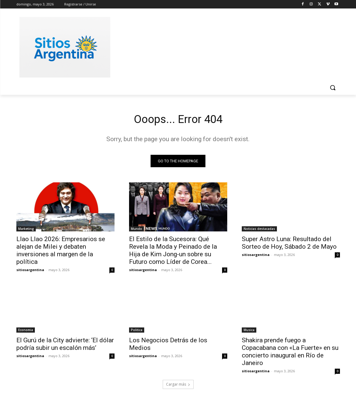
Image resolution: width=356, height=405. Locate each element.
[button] (332, 87)
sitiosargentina (30, 271)
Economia (25, 331)
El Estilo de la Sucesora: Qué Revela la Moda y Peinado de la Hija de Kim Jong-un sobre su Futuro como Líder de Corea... (173, 252)
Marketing (26, 230)
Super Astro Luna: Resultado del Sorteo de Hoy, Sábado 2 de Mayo (289, 244)
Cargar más (178, 385)
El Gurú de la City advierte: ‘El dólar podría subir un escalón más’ (65, 345)
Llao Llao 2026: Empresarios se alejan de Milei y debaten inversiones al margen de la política (60, 252)
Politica (136, 331)
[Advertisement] (223, 46)
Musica (249, 331)
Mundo (136, 230)
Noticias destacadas (259, 230)
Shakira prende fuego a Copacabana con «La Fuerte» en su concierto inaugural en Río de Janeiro (290, 353)
